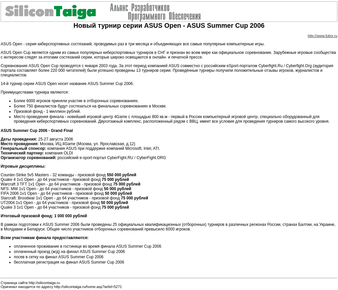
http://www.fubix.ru (322, 36)
